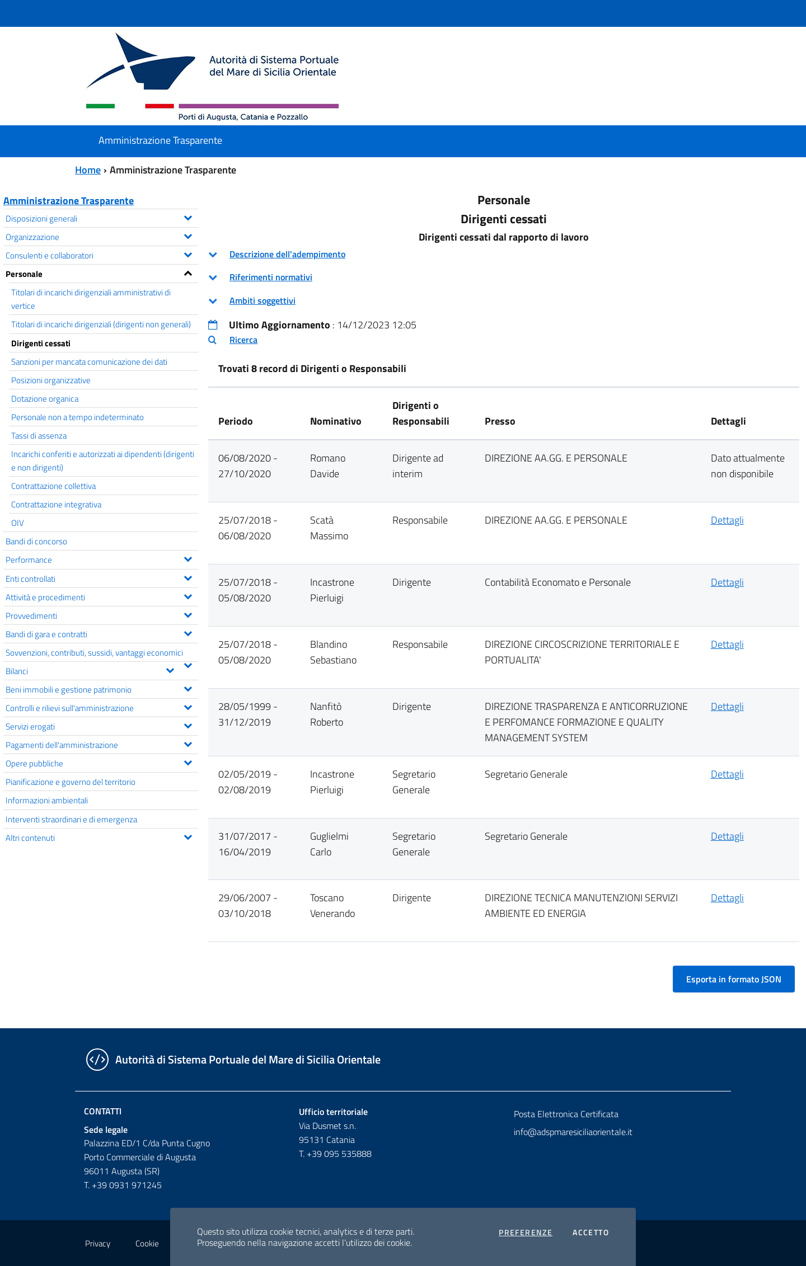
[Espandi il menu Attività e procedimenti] (188, 595)
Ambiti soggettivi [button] (262, 300)
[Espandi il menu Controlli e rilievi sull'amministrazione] (188, 706)
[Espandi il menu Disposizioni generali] (188, 216)
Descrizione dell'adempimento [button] (287, 254)
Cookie (147, 1243)
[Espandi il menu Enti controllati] (188, 576)
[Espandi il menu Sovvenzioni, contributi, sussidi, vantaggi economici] (188, 664)
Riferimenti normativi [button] (270, 277)
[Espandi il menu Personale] (188, 272)
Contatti (102, 1111)
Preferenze (525, 1232)
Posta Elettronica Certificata (566, 1114)
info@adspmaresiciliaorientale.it (573, 1131)
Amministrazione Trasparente (68, 200)
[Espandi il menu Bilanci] (170, 669)
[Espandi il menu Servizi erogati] (188, 724)
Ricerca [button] (243, 339)
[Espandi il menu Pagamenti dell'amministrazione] (188, 743)
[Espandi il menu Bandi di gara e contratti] (188, 632)
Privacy (97, 1243)
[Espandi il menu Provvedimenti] (188, 613)
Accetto (591, 1232)
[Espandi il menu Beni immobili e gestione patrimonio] (188, 687)
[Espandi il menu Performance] (188, 557)
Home (88, 169)
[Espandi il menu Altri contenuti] (188, 836)
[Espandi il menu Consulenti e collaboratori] (188, 253)
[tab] (503, 254)
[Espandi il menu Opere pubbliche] (188, 761)
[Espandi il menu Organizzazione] (188, 235)
